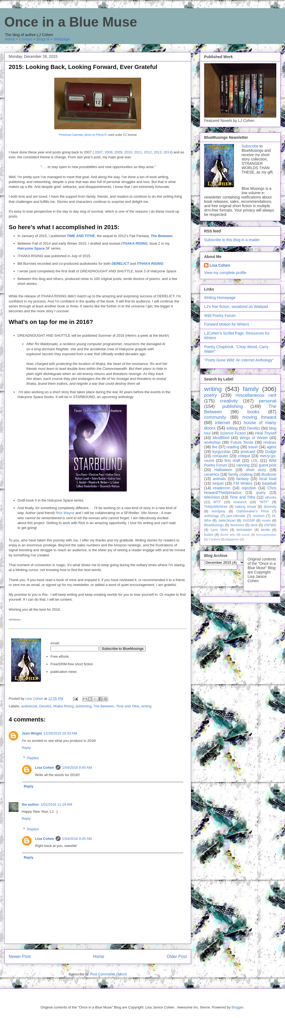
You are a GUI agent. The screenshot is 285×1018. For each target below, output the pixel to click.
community (215, 417)
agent (271, 447)
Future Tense (241, 442)
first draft (232, 460)
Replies (33, 758)
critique (244, 456)
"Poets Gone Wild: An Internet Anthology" (239, 360)
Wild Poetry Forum (220, 315)
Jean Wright (32, 733)
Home (98, 956)
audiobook (29, 706)
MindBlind (221, 438)
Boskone (269, 474)
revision (258, 516)
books (253, 411)
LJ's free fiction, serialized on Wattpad (236, 306)
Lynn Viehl (219, 530)
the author (30, 804)
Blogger (237, 1007)
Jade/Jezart (227, 520)
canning (243, 465)
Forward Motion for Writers (226, 324)
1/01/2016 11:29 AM (56, 804)
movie (246, 534)
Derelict (45, 706)
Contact (25, 39)
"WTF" (264, 502)
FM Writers (242, 483)
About (10, 39)
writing (146, 706)
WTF (217, 502)
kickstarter (244, 530)
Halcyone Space (31, 248)
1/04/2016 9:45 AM (77, 767)
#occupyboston (266, 534)
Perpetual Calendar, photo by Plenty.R (83, 134)
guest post (267, 465)
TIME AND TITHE (81, 236)
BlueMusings (214, 525)
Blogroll (43, 39)
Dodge (270, 451)
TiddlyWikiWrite (215, 507)
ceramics (211, 474)
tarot (254, 525)
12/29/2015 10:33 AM (60, 733)
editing (232, 428)
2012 (148, 152)
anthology (211, 516)
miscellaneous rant (256, 395)
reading (233, 447)
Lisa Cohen (44, 767)
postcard (247, 451)
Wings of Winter (254, 438)
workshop (212, 442)
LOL (254, 460)
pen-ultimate (235, 516)
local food (267, 479)
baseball (269, 483)
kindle (265, 530)
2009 (118, 152)
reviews (270, 442)
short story (256, 470)
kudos (208, 535)
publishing (83, 706)
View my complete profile (225, 272)
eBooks (270, 497)
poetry (210, 395)
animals (219, 479)
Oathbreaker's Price (252, 511)
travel (253, 447)
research (240, 502)
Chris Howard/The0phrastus (240, 490)
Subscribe (250, 146)
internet (222, 422)
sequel (218, 483)
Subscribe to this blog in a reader (232, 240)
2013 (158, 152)
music (266, 520)
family (250, 389)
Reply (26, 748)
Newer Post (20, 956)
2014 (167, 152)
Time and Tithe (128, 706)
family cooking (240, 474)
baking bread (245, 507)
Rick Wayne (65, 513)
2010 (128, 152)
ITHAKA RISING (134, 243)
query (261, 492)
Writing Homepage (220, 297)
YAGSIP (249, 520)
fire (214, 447)
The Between (161, 236)
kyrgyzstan (222, 451)
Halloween (223, 470)
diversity (270, 507)
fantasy (242, 479)
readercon (221, 488)
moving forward (259, 417)
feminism (237, 525)
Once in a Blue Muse (70, 22)
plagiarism (232, 539)
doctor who (227, 534)
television (212, 497)
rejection (249, 488)
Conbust (214, 539)
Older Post (177, 956)
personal (267, 401)
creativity (229, 401)
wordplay (218, 511)
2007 (99, 152)
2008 (108, 152)
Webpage (61, 39)
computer (220, 456)
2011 (138, 152)
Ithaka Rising (63, 706)
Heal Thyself (265, 433)
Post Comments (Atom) (108, 974)
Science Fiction (233, 433)
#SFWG (270, 525)
